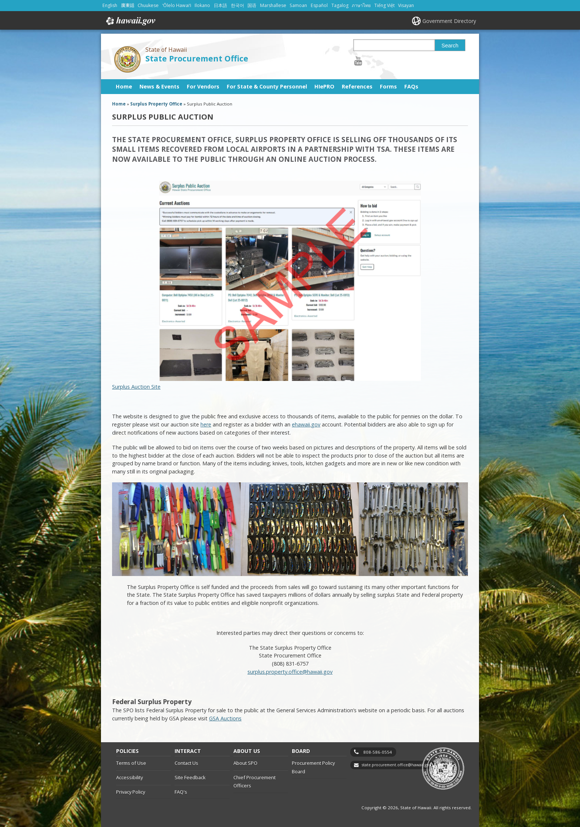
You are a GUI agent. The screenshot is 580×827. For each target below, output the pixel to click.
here (205, 424)
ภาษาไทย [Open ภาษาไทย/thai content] (361, 5)
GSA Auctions (225, 718)
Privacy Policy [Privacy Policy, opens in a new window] (130, 792)
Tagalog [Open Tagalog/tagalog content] (339, 5)
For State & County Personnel (267, 86)
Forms (388, 86)
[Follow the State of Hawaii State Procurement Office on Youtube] (358, 60)
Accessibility (129, 777)
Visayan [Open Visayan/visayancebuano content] (406, 5)
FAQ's (181, 792)
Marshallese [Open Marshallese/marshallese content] (273, 5)
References (357, 86)
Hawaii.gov (130, 21)
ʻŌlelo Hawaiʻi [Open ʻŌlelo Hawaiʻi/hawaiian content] (176, 5)
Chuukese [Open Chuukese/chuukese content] (148, 5)
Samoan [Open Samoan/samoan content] (298, 5)
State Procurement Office (196, 58)
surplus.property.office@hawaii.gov (290, 671)
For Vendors (203, 86)
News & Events (159, 86)
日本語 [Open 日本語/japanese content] (220, 5)
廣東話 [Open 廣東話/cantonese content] (127, 5)
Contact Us (186, 763)
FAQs (411, 86)
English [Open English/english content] (109, 5)
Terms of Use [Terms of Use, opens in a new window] (131, 763)
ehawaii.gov (306, 424)
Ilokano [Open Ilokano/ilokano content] (202, 5)
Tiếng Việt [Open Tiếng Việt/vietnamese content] (384, 5)
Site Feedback (190, 777)
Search (450, 45)
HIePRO (324, 86)
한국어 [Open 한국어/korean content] (237, 5)
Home (124, 86)
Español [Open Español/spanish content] (319, 5)
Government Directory (449, 20)
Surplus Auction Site (266, 285)
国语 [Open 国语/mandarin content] (251, 5)
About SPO (245, 763)
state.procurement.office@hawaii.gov (396, 764)
